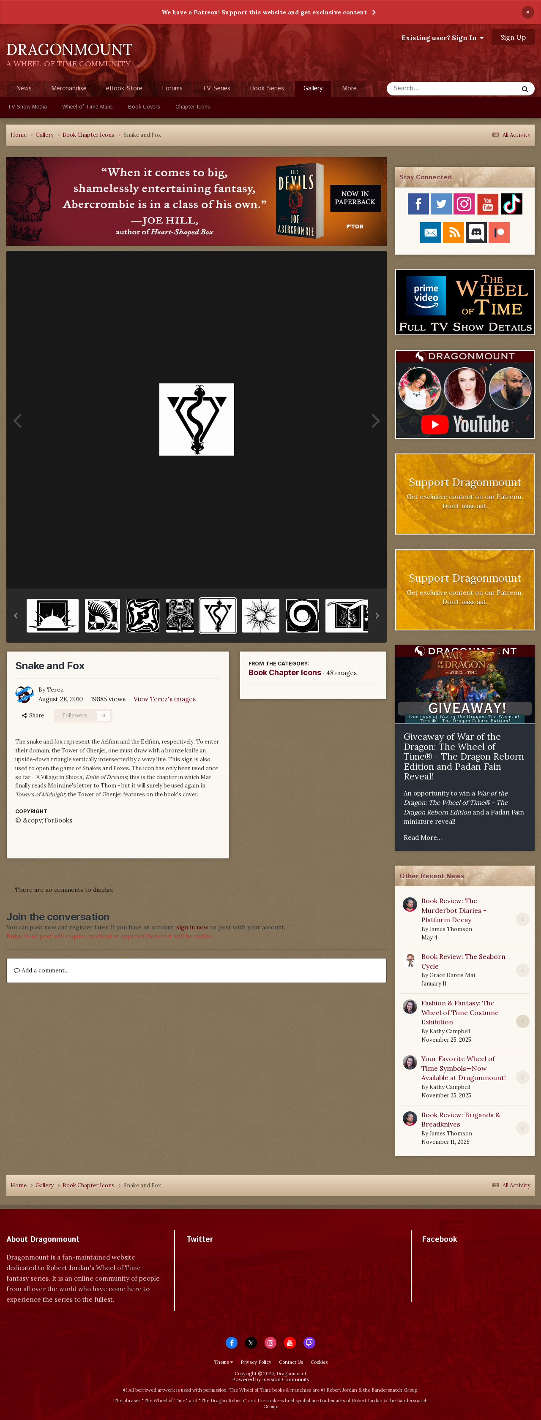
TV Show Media (27, 107)
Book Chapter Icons (285, 672)
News (24, 88)
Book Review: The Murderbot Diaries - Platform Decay (453, 910)
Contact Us (291, 1362)
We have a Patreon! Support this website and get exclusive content (264, 12)
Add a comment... (41, 970)
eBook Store (124, 88)
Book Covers (144, 107)
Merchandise (69, 88)
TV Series (216, 88)
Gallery (312, 90)
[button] (15, 615)
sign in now (192, 927)
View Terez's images (165, 699)
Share (33, 715)
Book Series (267, 88)
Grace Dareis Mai (452, 975)
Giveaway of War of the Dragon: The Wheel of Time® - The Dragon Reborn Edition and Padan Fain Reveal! (464, 756)
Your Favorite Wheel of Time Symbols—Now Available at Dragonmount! (463, 1068)
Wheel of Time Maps (87, 107)
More (349, 88)
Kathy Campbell (449, 1031)
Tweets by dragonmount (223, 1254)
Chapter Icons (192, 107)
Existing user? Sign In (443, 37)
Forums (172, 88)
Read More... (423, 838)
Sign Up (513, 37)
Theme (223, 1362)
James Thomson (450, 929)
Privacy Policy (255, 1362)
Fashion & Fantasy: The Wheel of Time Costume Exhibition (460, 1012)
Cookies (319, 1362)
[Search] (430, 88)
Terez (55, 689)
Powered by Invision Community (270, 1379)
